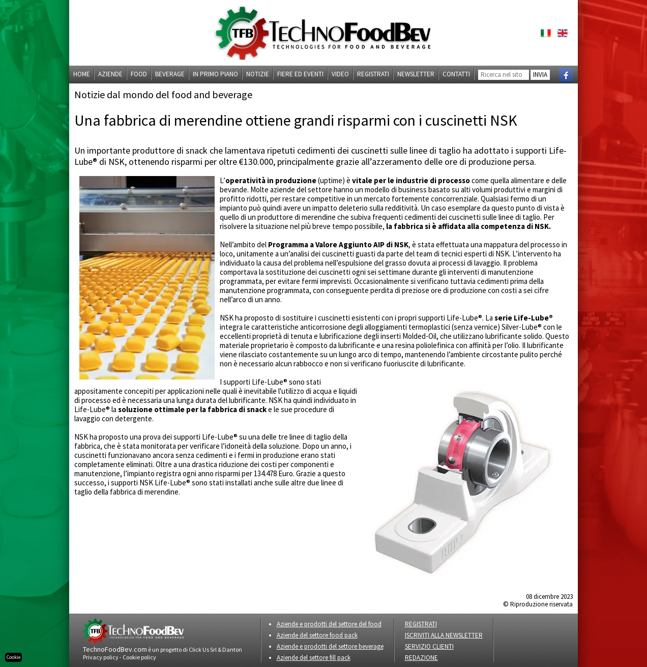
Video (340, 74)
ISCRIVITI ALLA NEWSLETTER (444, 635)
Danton (232, 649)
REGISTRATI (421, 624)
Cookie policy (139, 657)
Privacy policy (101, 657)
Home (81, 74)
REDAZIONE (421, 657)
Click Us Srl (203, 649)
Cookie (13, 657)
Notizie (257, 74)
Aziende (110, 74)
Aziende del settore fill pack (313, 657)
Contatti (456, 74)
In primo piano (215, 74)
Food (139, 74)
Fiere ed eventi (300, 74)
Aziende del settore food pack (317, 635)
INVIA (540, 74)
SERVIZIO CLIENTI (429, 646)
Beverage (170, 74)
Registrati (373, 74)
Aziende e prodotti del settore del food (329, 624)
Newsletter (415, 74)
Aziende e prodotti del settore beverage (330, 646)
